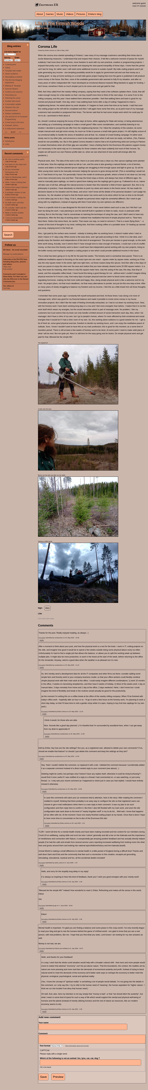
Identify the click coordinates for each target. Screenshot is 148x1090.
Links (7, 144)
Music (60, 14)
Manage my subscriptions (13, 254)
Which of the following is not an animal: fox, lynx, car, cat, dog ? (70, 1060)
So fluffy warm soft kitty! (14, 203)
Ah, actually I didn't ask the (15, 208)
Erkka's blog (94, 14)
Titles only (7, 267)
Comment (43, 1033)
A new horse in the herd (14, 122)
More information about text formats (77, 1047)
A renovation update (13, 104)
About (39, 14)
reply (42, 640)
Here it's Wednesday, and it (16, 177)
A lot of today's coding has (15, 197)
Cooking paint (10, 64)
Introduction (9, 141)
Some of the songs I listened (16, 187)
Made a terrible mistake (14, 213)
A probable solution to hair (15, 192)
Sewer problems (11, 74)
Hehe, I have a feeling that (15, 182)
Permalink (42, 638)
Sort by (7, 58)
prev (6, 132)
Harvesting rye (10, 95)
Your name (43, 1023)
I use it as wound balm (14, 218)
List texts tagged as (12, 52)
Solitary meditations (13, 113)
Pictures (80, 14)
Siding (7, 68)
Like (40, 613)
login (134, 6)
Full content (7, 269)
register (142, 6)
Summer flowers (11, 89)
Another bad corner (12, 101)
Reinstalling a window (13, 77)
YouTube (6, 288)
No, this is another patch (14, 159)
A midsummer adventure (14, 129)
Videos (69, 14)
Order (17, 58)
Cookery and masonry (13, 92)
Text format (45, 1047)
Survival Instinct (11, 110)
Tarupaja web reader (13, 71)
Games (50, 14)
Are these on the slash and (15, 164)
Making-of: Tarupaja (13, 86)
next (20, 132)
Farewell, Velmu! (11, 125)
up (39, 616)
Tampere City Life (12, 107)
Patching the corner (12, 98)
